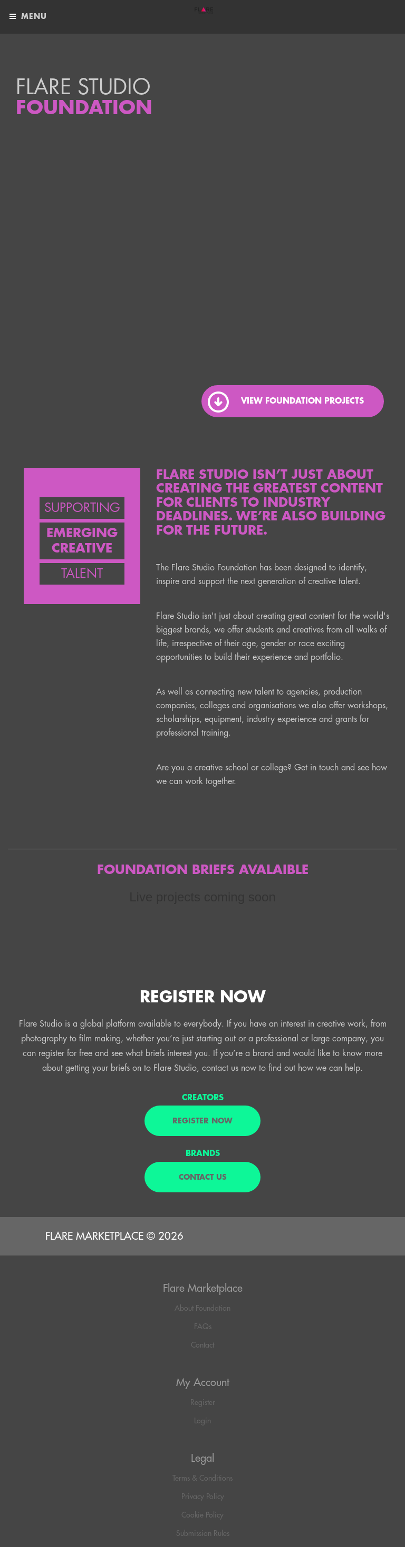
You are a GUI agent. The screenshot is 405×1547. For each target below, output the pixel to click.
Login (202, 1420)
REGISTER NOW (202, 1120)
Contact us (203, 1177)
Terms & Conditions (202, 1478)
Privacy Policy (202, 1496)
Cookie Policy (202, 1515)
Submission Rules (202, 1533)
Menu (27, 17)
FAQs (202, 1326)
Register (202, 1402)
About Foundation (202, 1308)
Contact (202, 1345)
